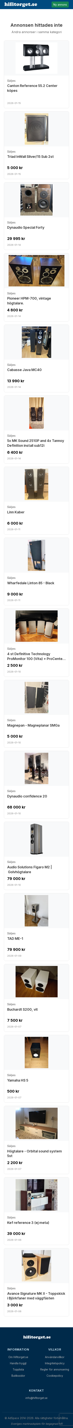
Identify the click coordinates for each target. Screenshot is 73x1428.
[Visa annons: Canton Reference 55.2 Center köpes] (36, 74)
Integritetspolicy (55, 1363)
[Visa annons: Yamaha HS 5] (36, 1069)
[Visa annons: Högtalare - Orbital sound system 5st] (36, 1140)
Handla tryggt (18, 1363)
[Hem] (36, 1337)
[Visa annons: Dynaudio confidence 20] (36, 785)
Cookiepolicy (55, 1375)
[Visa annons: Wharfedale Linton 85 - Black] (36, 571)
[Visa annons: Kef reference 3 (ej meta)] (36, 1211)
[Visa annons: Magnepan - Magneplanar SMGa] (36, 714)
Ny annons (60, 4)
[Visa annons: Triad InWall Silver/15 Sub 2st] (36, 145)
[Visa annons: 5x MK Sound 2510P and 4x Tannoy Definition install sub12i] (36, 429)
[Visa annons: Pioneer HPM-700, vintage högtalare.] (36, 287)
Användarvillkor (54, 1357)
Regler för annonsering (54, 1369)
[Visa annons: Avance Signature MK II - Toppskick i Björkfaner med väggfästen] (36, 1282)
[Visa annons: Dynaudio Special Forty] (36, 216)
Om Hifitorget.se (18, 1357)
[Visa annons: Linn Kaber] (36, 500)
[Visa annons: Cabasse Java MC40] (36, 358)
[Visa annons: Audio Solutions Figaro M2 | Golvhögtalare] (36, 856)
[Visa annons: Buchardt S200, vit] (36, 998)
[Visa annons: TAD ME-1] (36, 927)
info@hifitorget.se (36, 1398)
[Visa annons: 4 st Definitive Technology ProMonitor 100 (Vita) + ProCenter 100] (36, 642)
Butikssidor (18, 1375)
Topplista (18, 1369)
